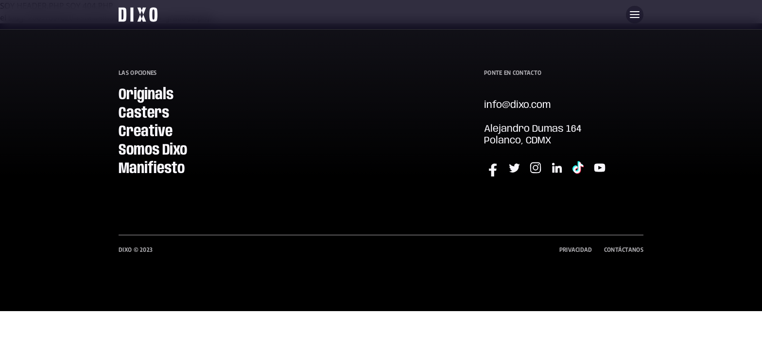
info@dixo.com (517, 105)
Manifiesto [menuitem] (152, 169)
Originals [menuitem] (146, 95)
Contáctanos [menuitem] (623, 249)
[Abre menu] (634, 14)
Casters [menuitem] (144, 113)
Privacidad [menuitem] (575, 249)
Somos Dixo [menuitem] (153, 150)
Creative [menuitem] (146, 132)
